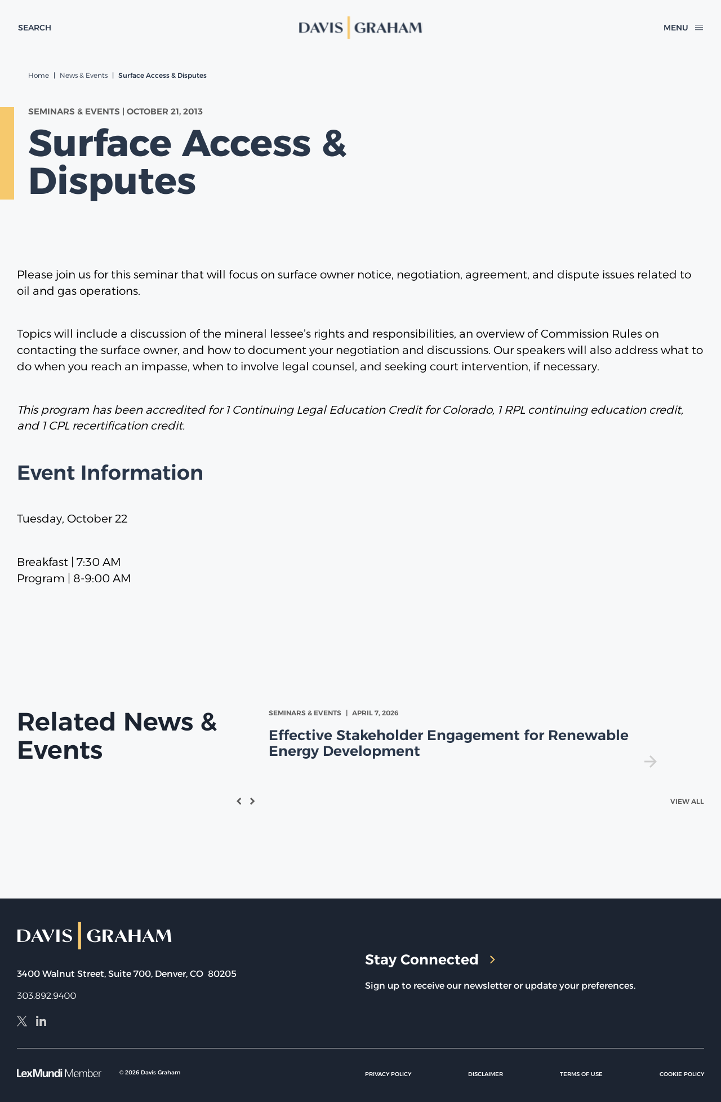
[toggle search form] (35, 28)
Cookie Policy (682, 1074)
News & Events (84, 75)
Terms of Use (581, 1074)
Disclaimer (485, 1074)
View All (687, 801)
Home (38, 75)
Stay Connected (430, 959)
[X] (22, 1022)
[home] (360, 27)
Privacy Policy (388, 1074)
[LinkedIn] (41, 1022)
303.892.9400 (46, 995)
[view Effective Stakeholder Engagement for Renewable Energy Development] (465, 737)
